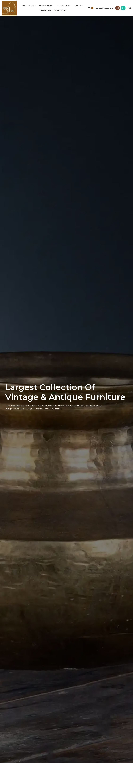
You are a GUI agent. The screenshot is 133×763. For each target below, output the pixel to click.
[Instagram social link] (117, 8)
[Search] (130, 8)
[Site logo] (9, 8)
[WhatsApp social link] (123, 8)
